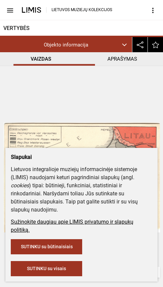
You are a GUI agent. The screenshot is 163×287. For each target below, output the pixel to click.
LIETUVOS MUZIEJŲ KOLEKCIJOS (82, 9)
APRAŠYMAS (122, 59)
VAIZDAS (41, 59)
